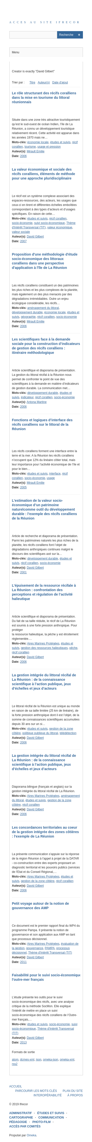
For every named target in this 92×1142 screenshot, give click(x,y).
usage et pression (49, 146)
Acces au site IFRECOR (45, 22)
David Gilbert (35, 236)
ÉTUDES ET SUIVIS (50, 1113)
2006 (23, 156)
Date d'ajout (60, 82)
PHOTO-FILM (41, 1122)
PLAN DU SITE (73, 1091)
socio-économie (22, 223)
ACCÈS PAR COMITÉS (25, 1126)
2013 (23, 1042)
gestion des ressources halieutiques (44, 648)
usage (51, 478)
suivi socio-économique (49, 223)
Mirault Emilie (35, 151)
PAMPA (50, 948)
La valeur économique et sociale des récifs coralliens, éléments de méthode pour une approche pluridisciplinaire (43, 173)
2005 (23, 487)
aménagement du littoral (43, 308)
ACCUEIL (15, 1086)
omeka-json (50, 1059)
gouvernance (34, 948)
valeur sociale (21, 232)
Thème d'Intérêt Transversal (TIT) (50, 952)
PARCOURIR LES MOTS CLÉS (36, 1091)
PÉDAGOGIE (18, 1122)
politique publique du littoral (40, 733)
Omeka (31, 1135)
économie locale (38, 142)
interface (55, 473)
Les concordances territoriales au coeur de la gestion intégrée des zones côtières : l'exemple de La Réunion (45, 831)
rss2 (15, 1064)
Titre (32, 82)
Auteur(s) (44, 82)
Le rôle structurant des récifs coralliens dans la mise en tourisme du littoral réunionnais (44, 97)
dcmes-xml (27, 1059)
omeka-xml (67, 1059)
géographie (28, 317)
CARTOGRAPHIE (21, 1117)
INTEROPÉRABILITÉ (48, 1095)
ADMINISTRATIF (20, 1113)
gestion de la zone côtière (37, 881)
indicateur (27, 397)
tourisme (30, 146)
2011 (23, 962)
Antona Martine (37, 402)
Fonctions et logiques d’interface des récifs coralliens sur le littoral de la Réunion (42, 424)
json (38, 1059)
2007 (23, 241)
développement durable (27, 312)
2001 (23, 572)
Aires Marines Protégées (43, 643)
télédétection (68, 733)
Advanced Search (79, 35)
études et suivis (60, 142)
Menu (15, 52)
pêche (73, 648)
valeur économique (59, 227)
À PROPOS (75, 1095)
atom (15, 1059)
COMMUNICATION (51, 1117)
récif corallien (58, 218)
